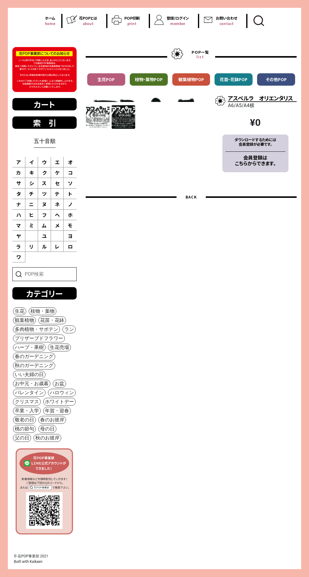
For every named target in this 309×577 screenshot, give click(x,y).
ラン (69, 329)
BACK (191, 232)
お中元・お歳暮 (32, 383)
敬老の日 (24, 420)
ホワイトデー (59, 401)
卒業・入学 (27, 411)
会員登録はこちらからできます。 (255, 160)
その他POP (276, 79)
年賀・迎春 (57, 411)
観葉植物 (24, 320)
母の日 (47, 429)
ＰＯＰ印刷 (132, 20)
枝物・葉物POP (149, 79)
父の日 (22, 438)
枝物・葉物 (42, 311)
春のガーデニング (34, 356)
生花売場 (59, 347)
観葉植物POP (191, 79)
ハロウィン (62, 392)
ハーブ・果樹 (29, 347)
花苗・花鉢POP (233, 79)
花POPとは (88, 20)
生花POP (106, 79)
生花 (19, 311)
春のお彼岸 (52, 420)
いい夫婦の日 (29, 374)
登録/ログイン (178, 20)
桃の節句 (24, 429)
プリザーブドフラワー (39, 338)
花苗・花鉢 (52, 320)
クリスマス (27, 401)
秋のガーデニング (34, 365)
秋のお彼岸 (47, 438)
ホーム (50, 20)
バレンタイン (29, 392)
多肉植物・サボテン (36, 329)
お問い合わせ (226, 20)
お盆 (59, 383)
